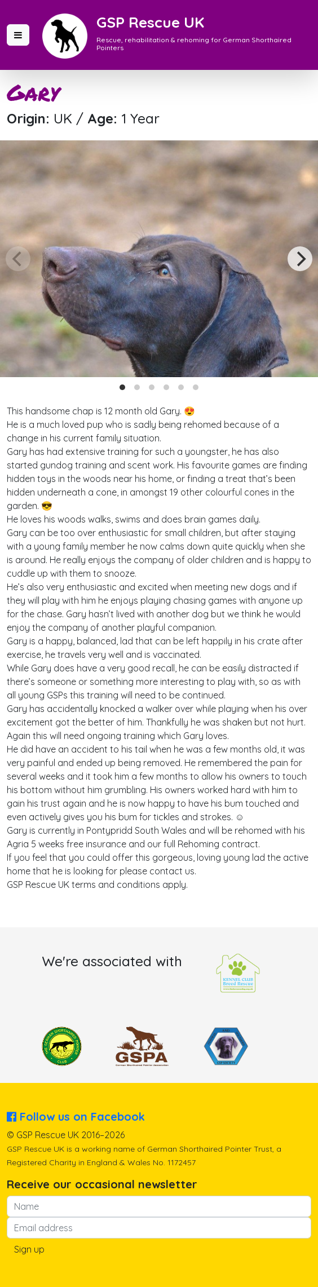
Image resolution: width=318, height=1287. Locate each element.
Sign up (29, 1249)
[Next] (300, 258)
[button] (18, 35)
